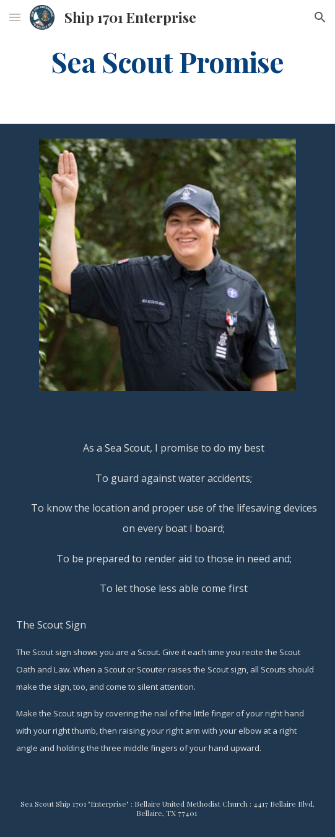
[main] (167, 61)
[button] (15, 17)
